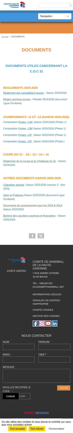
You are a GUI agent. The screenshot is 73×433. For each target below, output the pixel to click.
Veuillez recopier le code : (17, 389)
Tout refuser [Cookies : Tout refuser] (37, 428)
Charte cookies (43, 310)
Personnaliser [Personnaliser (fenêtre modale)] (56, 428)
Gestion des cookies (46, 316)
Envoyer (64, 387)
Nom (7, 342)
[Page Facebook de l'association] (35, 323)
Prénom (45, 342)
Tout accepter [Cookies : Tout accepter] (17, 428)
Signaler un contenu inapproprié (46, 302)
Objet (43, 354)
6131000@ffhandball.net (48, 287)
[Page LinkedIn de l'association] (54, 323)
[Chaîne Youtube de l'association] (48, 323)
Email (7, 354)
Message (9, 367)
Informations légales (47, 294)
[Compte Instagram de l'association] (42, 323)
